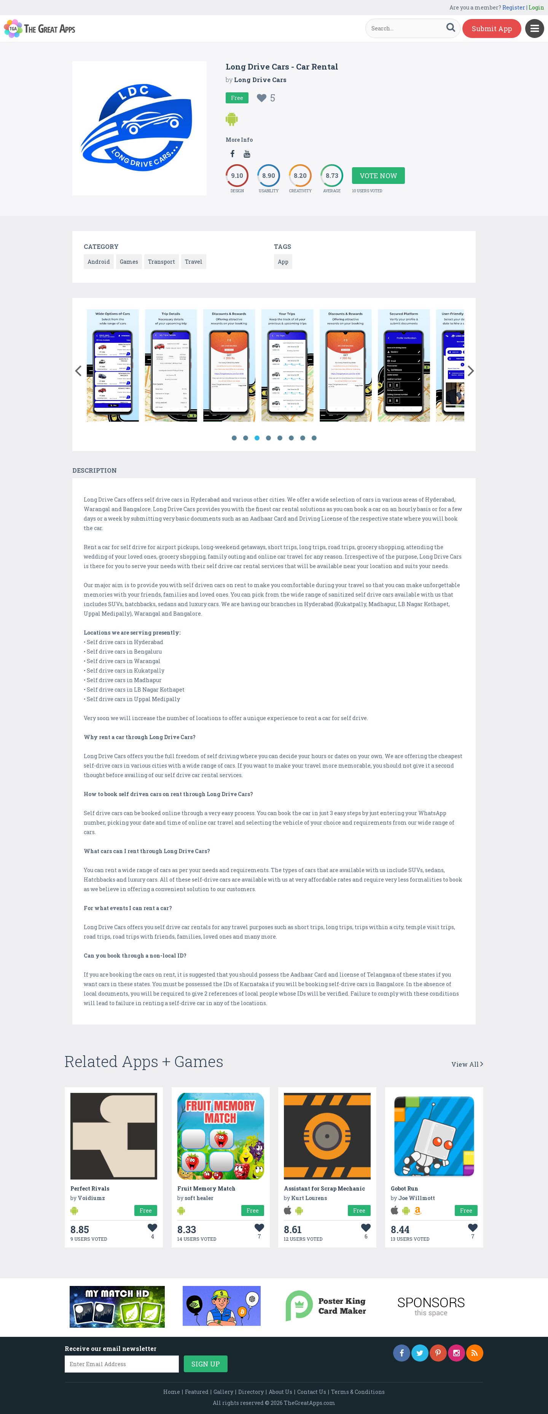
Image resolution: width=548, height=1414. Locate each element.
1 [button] (234, 438)
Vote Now (378, 175)
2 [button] (245, 438)
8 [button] (314, 438)
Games (129, 261)
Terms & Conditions (358, 1391)
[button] (78, 368)
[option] (113, 366)
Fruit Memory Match (206, 1188)
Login (536, 7)
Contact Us (311, 1391)
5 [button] (280, 438)
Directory (251, 1391)
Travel (193, 261)
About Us (280, 1391)
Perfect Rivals (89, 1188)
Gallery (223, 1391)
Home (171, 1391)
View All (467, 1064)
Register (513, 7)
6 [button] (291, 438)
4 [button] (268, 438)
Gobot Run (404, 1188)
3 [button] (257, 438)
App (283, 261)
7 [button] (302, 438)
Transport (161, 261)
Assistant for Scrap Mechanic (324, 1188)
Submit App (492, 28)
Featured (197, 1391)
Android (99, 261)
